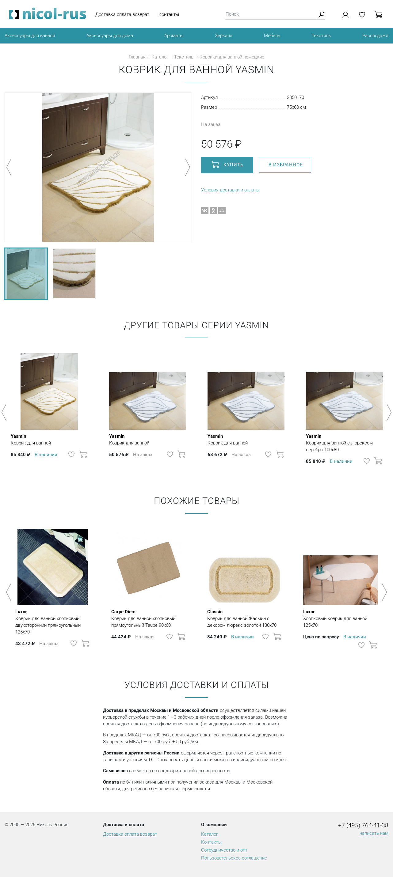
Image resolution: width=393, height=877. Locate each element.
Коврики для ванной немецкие (232, 57)
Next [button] (388, 412)
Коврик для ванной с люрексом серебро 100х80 (344, 442)
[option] (49, 409)
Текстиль (321, 35)
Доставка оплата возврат (122, 14)
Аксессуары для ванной (30, 35)
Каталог (159, 57)
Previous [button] (5, 412)
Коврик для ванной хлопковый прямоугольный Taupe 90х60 (148, 618)
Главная (137, 57)
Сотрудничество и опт (224, 850)
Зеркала (223, 35)
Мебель (272, 35)
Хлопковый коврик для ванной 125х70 (340, 618)
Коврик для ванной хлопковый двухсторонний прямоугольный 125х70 (52, 621)
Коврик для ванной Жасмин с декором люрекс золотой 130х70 (244, 618)
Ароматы (173, 35)
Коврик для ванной (31, 439)
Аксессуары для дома (109, 35)
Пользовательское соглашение (234, 858)
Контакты (168, 14)
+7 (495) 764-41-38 (363, 825)
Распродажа (375, 35)
